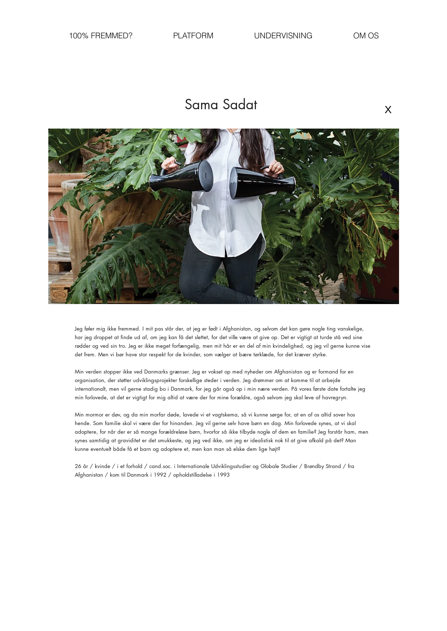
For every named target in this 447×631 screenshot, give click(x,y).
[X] (388, 109)
